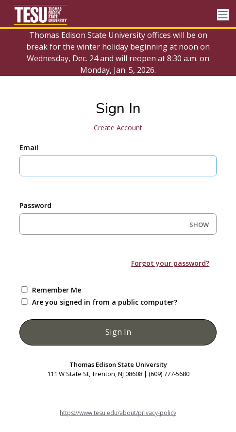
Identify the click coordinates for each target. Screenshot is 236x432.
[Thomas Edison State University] (48, 14)
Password (35, 205)
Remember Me (56, 289)
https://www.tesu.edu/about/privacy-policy (118, 413)
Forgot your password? (170, 263)
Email (28, 147)
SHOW (199, 224)
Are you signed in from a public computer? (104, 302)
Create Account (118, 127)
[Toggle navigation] (223, 14)
